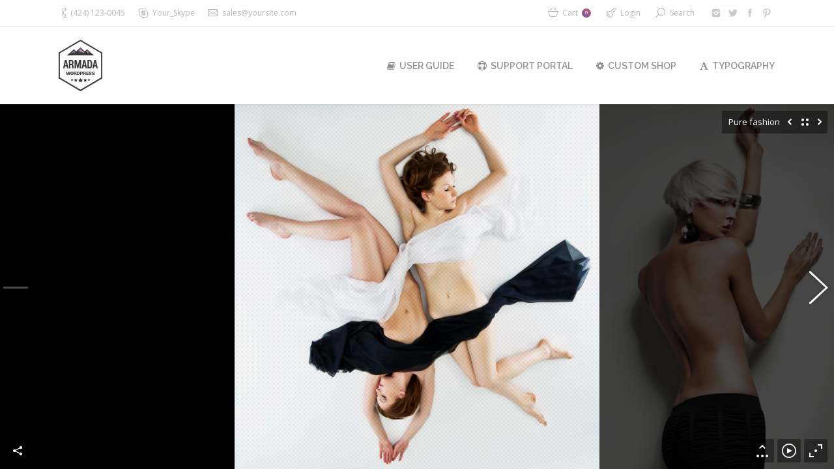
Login (630, 12)
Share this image (18, 450)
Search (682, 12)
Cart (576, 12)
